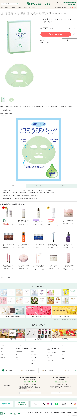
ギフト (63, 358)
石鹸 (32, 349)
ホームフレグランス (50, 360)
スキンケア (2, 345)
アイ (16, 356)
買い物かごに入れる (55, 34)
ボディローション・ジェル (35, 354)
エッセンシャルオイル (50, 358)
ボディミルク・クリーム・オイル (37, 355)
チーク (17, 359)
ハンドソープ (33, 361)
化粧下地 (17, 346)
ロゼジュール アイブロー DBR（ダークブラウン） (8, 266)
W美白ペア (5, 221)
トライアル (2, 358)
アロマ (63, 355)
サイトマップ (30, 412)
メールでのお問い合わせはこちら (30, 393)
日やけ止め (33, 360)
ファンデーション (19, 349)
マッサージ (2, 354)
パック (1, 352)
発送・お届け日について (47, 40)
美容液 (1, 355)
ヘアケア (48, 345)
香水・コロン (49, 357)
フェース (63, 348)
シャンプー (48, 346)
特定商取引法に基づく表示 (66, 412)
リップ (17, 357)
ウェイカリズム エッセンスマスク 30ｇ (23, 244)
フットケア (33, 364)
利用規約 (36, 412)
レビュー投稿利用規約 (54, 412)
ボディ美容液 (33, 358)
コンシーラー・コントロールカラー (22, 348)
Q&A (68, 370)
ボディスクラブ (34, 346)
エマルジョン (2, 351)
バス (63, 349)
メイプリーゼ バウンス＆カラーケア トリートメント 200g (68, 267)
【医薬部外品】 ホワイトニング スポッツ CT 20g (53, 244)
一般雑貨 (63, 351)
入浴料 (32, 351)
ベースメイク (18, 345)
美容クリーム (2, 357)
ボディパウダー (34, 357)
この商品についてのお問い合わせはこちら (50, 38)
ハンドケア (33, 363)
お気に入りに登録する (74, 34)
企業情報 (75, 412)
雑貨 (63, 345)
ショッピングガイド (49, 370)
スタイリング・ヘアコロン (51, 352)
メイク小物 (64, 346)
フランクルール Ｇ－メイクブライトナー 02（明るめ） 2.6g (38, 267)
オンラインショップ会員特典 (29, 370)
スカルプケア (49, 351)
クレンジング (2, 346)
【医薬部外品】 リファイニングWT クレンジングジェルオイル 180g (23, 221)
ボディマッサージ (34, 352)
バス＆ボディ (34, 345)
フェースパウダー (19, 351)
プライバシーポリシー (44, 412)
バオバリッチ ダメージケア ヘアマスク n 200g (53, 266)
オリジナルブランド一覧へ (70, 286)
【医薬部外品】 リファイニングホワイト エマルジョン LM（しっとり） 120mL (39, 223)
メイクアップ (18, 354)
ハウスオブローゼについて (10, 370)
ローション (2, 349)
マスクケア (64, 352)
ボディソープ (33, 348)
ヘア (63, 354)
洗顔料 (1, 348)
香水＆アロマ (49, 355)
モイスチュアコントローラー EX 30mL (68, 244)
